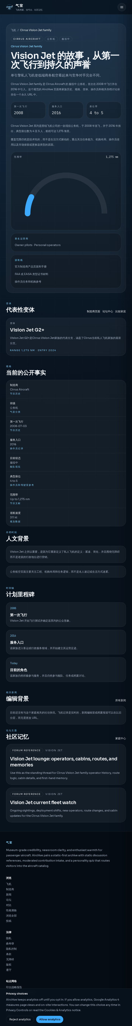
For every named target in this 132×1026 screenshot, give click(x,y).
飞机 (13, 30)
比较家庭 (120, 311)
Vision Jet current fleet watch (43, 802)
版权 (8, 964)
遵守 (8, 970)
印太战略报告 (14, 987)
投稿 (8, 921)
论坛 (8, 899)
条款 (8, 954)
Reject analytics (20, 1019)
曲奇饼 (10, 943)
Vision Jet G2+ (27, 330)
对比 (8, 905)
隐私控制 (11, 948)
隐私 (8, 938)
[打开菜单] (122, 7)
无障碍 (10, 959)
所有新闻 (120, 700)
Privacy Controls (17, 1010)
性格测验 (11, 910)
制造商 (10, 889)
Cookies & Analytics (57, 1010)
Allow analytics (49, 1019)
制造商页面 (93, 311)
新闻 (8, 894)
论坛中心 (107, 311)
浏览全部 (11, 915)
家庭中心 (120, 738)
